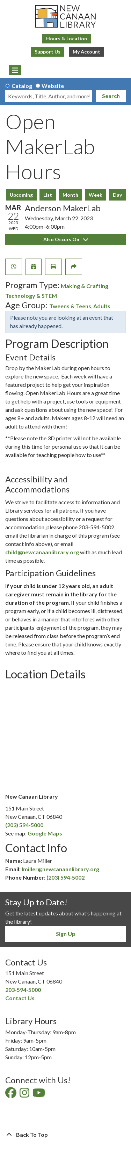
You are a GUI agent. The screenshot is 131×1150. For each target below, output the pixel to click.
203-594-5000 (23, 989)
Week (95, 195)
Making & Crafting (84, 286)
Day (117, 195)
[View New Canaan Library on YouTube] (39, 1094)
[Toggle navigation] (15, 70)
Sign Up (65, 933)
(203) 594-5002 (65, 877)
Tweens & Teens (70, 306)
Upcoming (21, 195)
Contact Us (20, 998)
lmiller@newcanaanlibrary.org (60, 869)
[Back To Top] (65, 1134)
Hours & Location (66, 38)
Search (111, 95)
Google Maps (45, 833)
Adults (101, 306)
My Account (86, 52)
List (47, 195)
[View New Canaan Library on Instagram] (25, 1094)
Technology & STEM (31, 295)
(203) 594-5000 (24, 825)
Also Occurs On (65, 239)
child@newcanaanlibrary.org (42, 552)
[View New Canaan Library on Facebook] (11, 1094)
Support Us (47, 52)
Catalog (22, 85)
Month (70, 195)
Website (53, 85)
